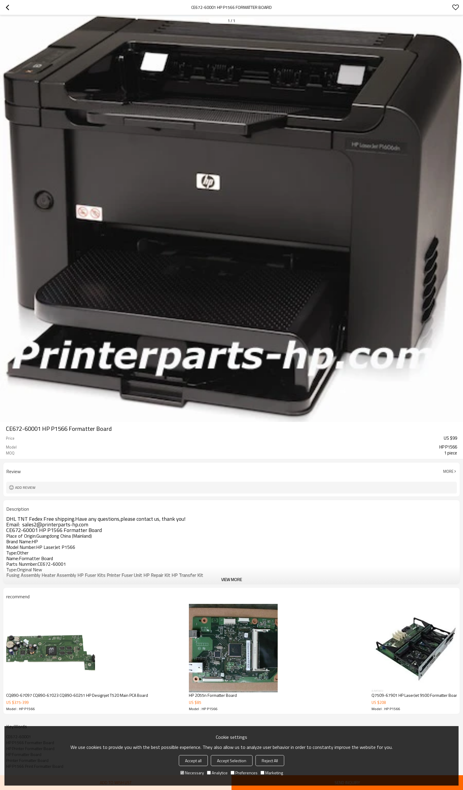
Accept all (193, 760)
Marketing (272, 773)
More (448, 471)
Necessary (192, 773)
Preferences (244, 773)
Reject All (270, 760)
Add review (25, 487)
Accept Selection (231, 760)
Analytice (217, 773)
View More (231, 579)
